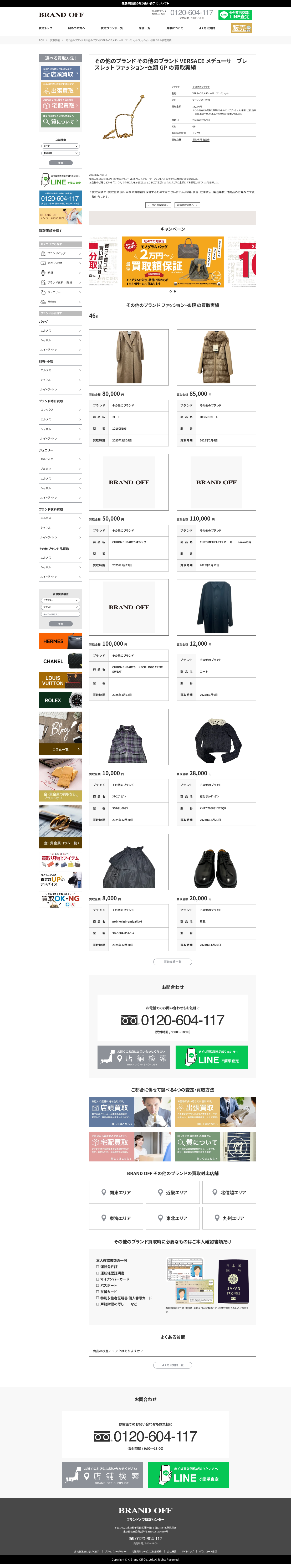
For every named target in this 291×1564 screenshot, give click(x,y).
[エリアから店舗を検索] (60, 146)
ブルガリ (45, 469)
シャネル (45, 340)
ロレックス (47, 409)
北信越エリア (233, 1192)
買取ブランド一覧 (112, 28)
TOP (41, 40)
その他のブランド (201, 87)
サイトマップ (188, 1551)
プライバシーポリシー (115, 1551)
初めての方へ (76, 28)
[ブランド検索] (60, 607)
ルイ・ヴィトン (48, 350)
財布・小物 (46, 361)
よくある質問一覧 (173, 1365)
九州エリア (233, 1218)
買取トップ (45, 28)
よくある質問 (207, 28)
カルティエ (46, 459)
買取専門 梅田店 (201, 139)
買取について (174, 28)
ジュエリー (46, 450)
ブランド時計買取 (51, 401)
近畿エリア (176, 1192)
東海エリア (120, 1218)
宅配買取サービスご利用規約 (146, 1551)
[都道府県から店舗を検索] (60, 153)
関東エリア (120, 1192)
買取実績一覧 (172, 962)
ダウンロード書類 (208, 1551)
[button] (171, 291)
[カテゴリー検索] (60, 600)
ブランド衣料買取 (51, 509)
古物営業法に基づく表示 (86, 1551)
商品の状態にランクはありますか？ (118, 1351)
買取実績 (55, 40)
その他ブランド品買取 (54, 548)
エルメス (45, 330)
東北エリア (176, 1218)
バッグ (43, 321)
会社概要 (171, 1551)
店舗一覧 (144, 28)
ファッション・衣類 (201, 100)
